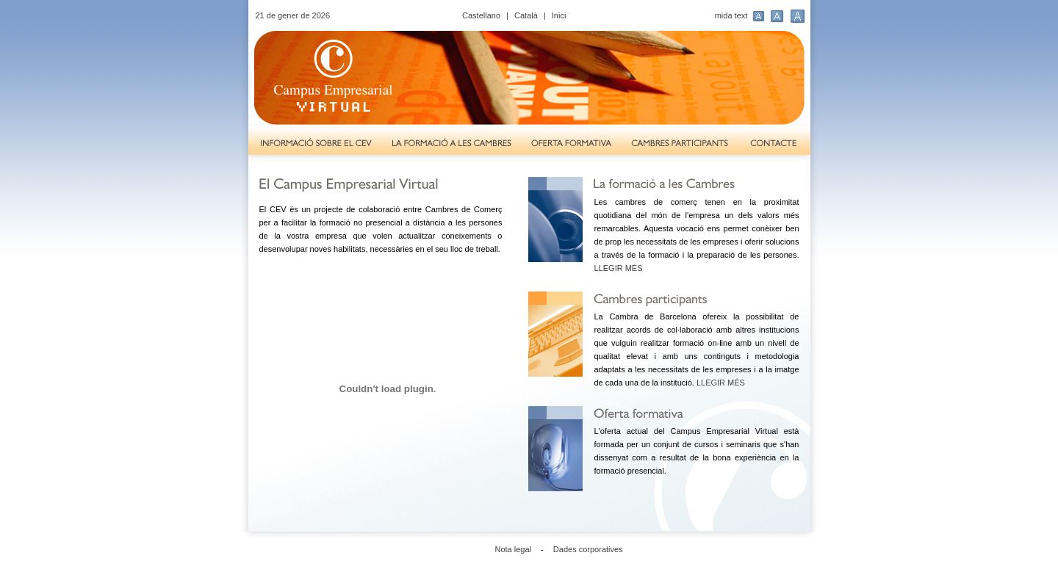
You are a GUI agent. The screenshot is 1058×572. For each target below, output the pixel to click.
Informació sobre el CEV (314, 144)
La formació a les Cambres (451, 144)
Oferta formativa (571, 144)
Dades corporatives (588, 549)
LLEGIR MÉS (618, 268)
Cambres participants (680, 144)
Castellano (481, 15)
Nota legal (513, 549)
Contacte (775, 144)
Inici (559, 15)
